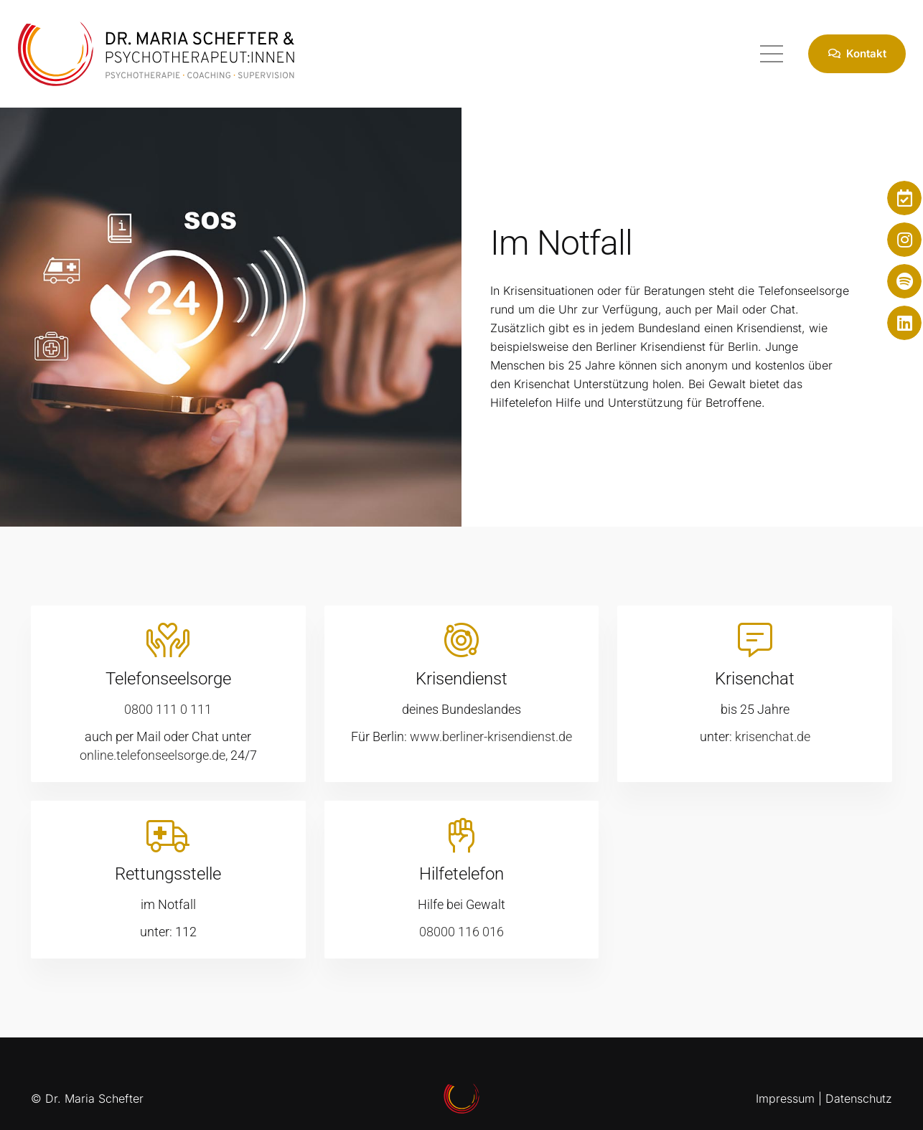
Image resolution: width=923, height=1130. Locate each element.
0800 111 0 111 (168, 709)
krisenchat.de (772, 736)
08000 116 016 (461, 931)
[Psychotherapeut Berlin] (156, 54)
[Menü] (771, 54)
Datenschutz (858, 1098)
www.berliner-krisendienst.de (491, 736)
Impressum (785, 1098)
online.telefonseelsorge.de (152, 755)
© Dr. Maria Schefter (87, 1098)
